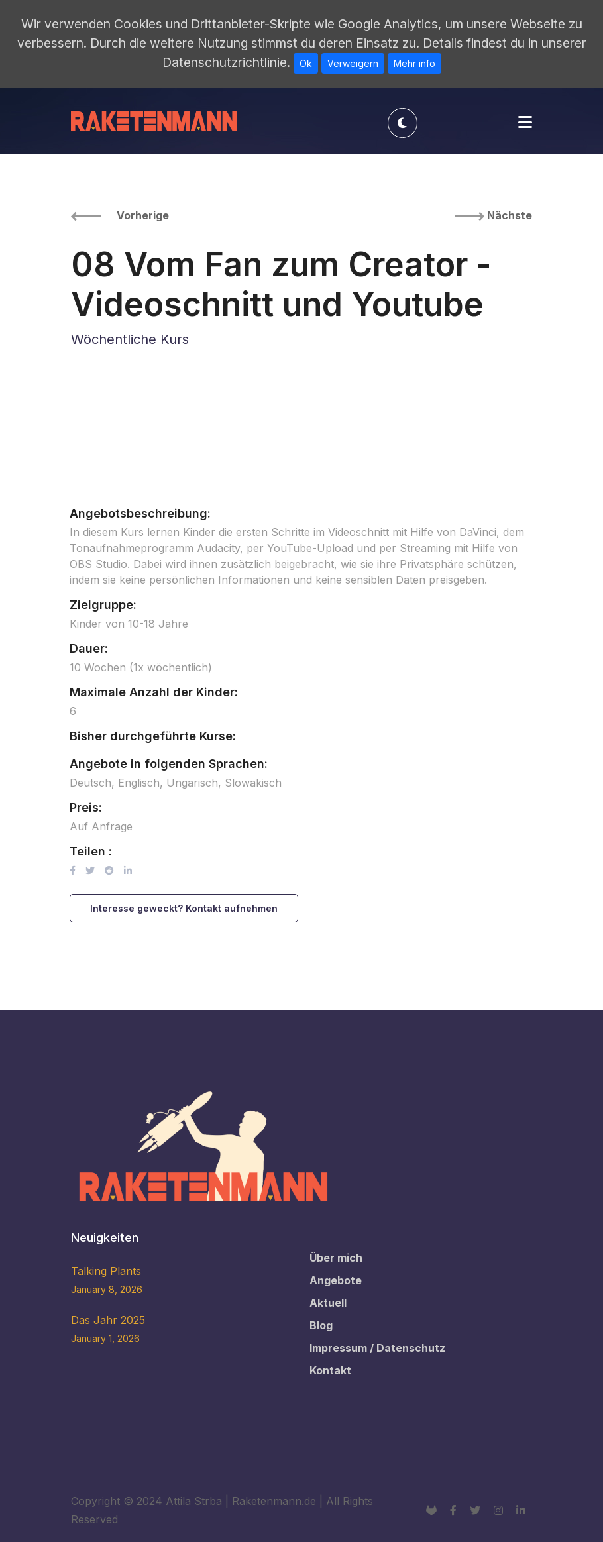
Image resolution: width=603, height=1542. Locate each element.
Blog (321, 1325)
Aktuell (328, 1302)
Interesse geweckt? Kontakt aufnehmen (184, 908)
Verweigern (352, 63)
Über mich (335, 1257)
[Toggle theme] (402, 123)
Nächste (493, 215)
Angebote (335, 1280)
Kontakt (330, 1370)
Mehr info (414, 63)
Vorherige (120, 215)
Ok (306, 63)
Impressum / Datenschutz (377, 1347)
